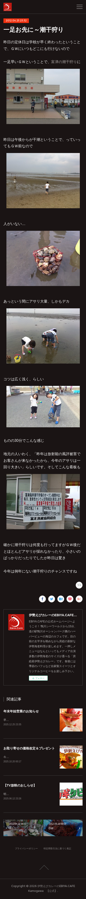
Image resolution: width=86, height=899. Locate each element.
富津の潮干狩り (64, 62)
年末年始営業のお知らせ (21, 711)
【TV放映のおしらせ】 (19, 786)
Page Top (43, 868)
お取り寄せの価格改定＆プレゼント (29, 748)
